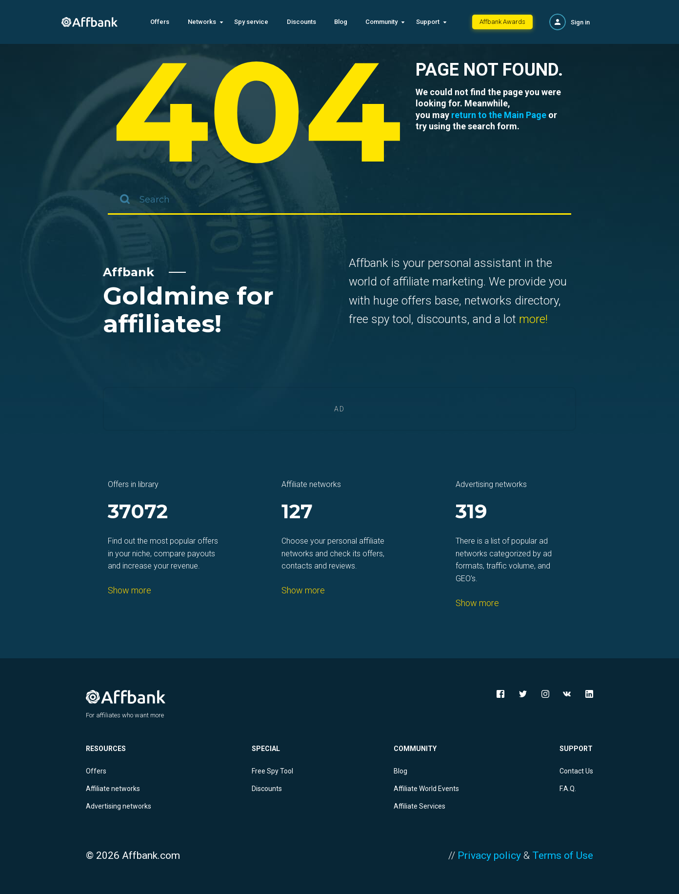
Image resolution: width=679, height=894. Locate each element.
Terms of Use (562, 855)
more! (533, 319)
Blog (340, 21)
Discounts (301, 21)
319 (471, 512)
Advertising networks (118, 806)
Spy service (251, 21)
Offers (159, 21)
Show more (129, 590)
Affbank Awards (502, 21)
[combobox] (339, 200)
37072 (138, 512)
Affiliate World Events (426, 788)
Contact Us (576, 771)
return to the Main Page (498, 115)
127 (297, 512)
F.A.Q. (567, 788)
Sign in (580, 22)
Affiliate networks (113, 788)
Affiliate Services (419, 806)
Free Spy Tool (272, 771)
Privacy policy (489, 855)
